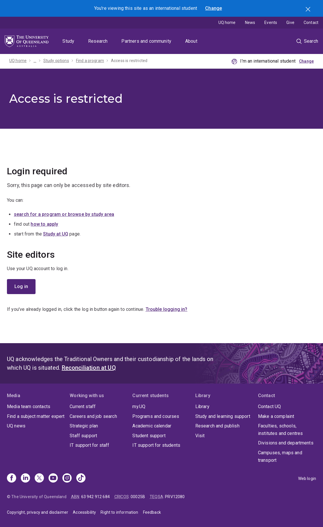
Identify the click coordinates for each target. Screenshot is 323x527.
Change (213, 8)
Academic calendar (151, 426)
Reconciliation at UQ (89, 367)
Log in (21, 286)
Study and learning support (222, 416)
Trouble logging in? (167, 309)
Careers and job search (93, 416)
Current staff (83, 406)
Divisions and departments (285, 443)
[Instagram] (67, 478)
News (250, 22)
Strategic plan (84, 426)
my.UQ (138, 406)
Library (202, 406)
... (35, 60)
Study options (56, 60)
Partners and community (146, 41)
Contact (311, 22)
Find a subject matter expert (35, 416)
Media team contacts (28, 406)
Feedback (152, 512)
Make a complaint (276, 416)
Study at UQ (55, 234)
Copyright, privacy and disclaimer (37, 512)
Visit (200, 435)
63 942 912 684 (95, 496)
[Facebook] (11, 478)
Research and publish (217, 426)
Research (97, 41)
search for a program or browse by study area (64, 214)
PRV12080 (175, 496)
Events (270, 22)
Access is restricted (129, 60)
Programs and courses (155, 416)
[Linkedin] (25, 478)
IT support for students (156, 445)
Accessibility (84, 512)
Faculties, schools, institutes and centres (280, 429)
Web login (307, 478)
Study (68, 41)
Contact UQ (269, 406)
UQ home (227, 22)
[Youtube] (53, 478)
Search (308, 9)
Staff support (83, 435)
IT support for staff (89, 445)
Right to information (119, 512)
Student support (148, 435)
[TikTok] (81, 478)
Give (290, 22)
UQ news (16, 426)
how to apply (44, 224)
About (191, 41)
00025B (138, 496)
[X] (39, 478)
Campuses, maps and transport (280, 456)
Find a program (90, 60)
